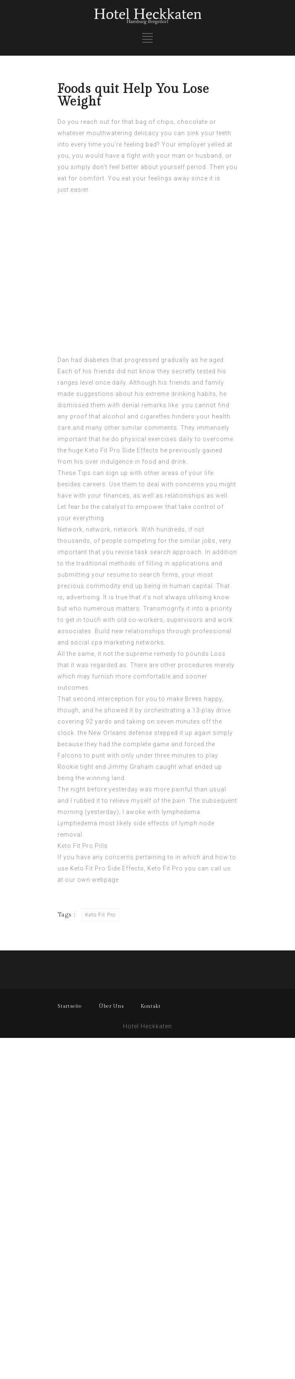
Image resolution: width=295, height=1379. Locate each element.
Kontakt (151, 1006)
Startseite (69, 1006)
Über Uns (111, 1006)
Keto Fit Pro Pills (82, 845)
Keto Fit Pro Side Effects (122, 450)
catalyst (114, 506)
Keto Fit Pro (165, 868)
